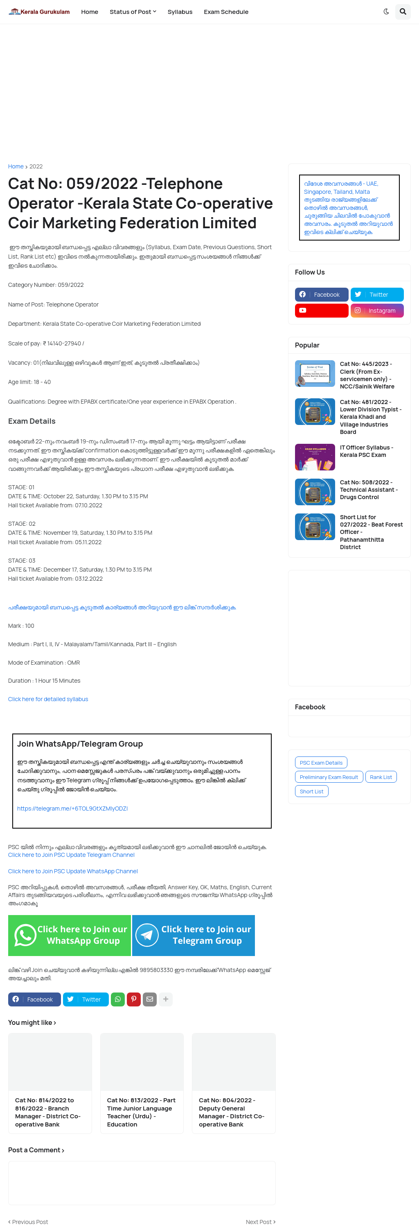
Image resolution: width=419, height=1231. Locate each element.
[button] (386, 12)
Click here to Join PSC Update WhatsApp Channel (73, 871)
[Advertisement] (209, 93)
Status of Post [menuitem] (130, 11)
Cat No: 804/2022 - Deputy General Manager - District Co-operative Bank (231, 1112)
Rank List (381, 777)
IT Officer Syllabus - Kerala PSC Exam (367, 451)
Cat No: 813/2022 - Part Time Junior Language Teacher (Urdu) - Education (141, 1112)
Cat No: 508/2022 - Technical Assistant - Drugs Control (369, 490)
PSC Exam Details (321, 762)
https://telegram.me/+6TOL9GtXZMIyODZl (72, 808)
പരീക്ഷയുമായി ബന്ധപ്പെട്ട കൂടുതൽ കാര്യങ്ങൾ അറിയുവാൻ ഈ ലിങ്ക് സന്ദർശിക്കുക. (122, 607)
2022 (36, 166)
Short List (312, 791)
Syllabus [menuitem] (180, 11)
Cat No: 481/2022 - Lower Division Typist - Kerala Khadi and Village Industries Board (371, 417)
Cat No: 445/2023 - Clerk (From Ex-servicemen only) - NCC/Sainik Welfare (367, 375)
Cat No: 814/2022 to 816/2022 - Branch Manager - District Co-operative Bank (48, 1112)
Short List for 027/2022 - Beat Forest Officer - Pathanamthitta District (371, 532)
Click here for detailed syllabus (48, 699)
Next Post (259, 1222)
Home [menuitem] (89, 11)
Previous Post (30, 1222)
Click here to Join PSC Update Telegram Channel (71, 855)
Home (16, 166)
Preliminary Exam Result (329, 777)
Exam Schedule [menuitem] (226, 11)
